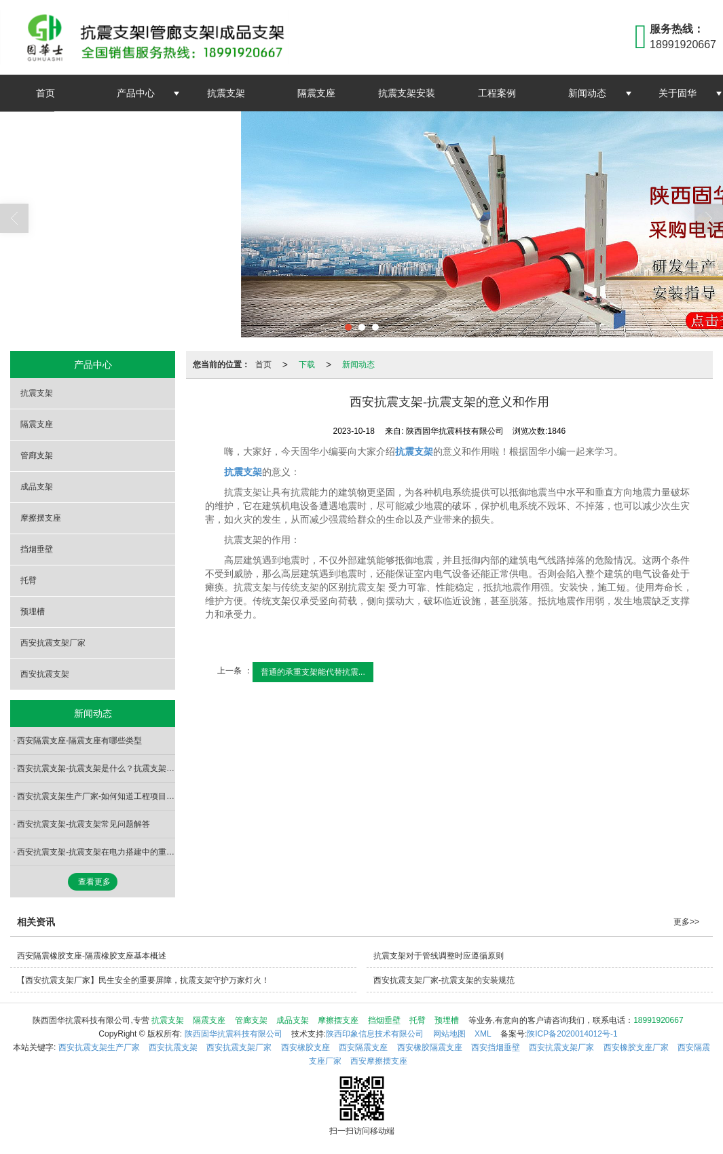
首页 (45, 93)
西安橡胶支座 (305, 1047)
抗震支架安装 (406, 93)
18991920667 (658, 1020)
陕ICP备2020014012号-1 (572, 1034)
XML (483, 1034)
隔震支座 (316, 93)
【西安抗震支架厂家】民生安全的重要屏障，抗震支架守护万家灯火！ (143, 980)
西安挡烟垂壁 (495, 1047)
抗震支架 (226, 93)
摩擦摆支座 (40, 518)
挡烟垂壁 (36, 549)
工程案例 (497, 93)
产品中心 (136, 93)
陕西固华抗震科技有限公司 (233, 1034)
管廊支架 (36, 455)
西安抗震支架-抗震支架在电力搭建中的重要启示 (96, 852)
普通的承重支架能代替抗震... (313, 672)
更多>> (686, 922)
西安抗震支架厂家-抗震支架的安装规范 (444, 980)
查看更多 (94, 882)
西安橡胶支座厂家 (636, 1047)
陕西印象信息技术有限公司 (375, 1034)
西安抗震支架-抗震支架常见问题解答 (83, 824)
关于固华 (678, 93)
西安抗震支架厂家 (53, 643)
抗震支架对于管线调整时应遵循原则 (438, 956)
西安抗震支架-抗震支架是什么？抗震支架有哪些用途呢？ (96, 768)
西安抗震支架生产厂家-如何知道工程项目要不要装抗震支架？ (96, 796)
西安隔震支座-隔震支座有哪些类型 (79, 740)
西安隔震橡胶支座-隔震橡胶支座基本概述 (91, 956)
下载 (307, 364)
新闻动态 (587, 93)
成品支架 (36, 486)
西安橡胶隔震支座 (429, 1047)
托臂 (28, 580)
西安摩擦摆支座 (378, 1061)
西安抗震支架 (44, 674)
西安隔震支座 (363, 1047)
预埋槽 (32, 611)
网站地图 (449, 1034)
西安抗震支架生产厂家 (99, 1047)
